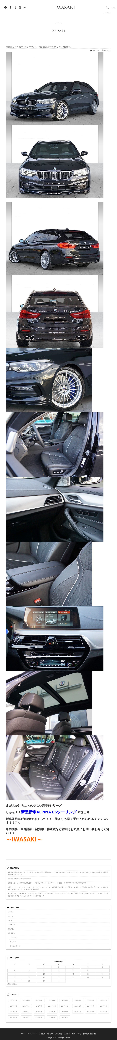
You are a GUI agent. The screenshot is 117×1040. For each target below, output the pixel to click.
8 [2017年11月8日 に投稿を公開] (43, 971)
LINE (5, 8)
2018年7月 (90, 1006)
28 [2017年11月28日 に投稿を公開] (29, 981)
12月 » (14, 984)
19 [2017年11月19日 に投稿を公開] (102, 974)
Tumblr (15, 8)
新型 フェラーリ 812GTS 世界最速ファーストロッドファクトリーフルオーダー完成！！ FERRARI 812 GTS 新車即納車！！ (48, 883)
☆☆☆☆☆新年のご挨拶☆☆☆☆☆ (19, 879)
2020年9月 (39, 1000)
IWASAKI (60, 8)
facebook (10, 8)
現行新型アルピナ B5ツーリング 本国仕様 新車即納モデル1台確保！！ (40, 46)
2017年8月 (26, 1017)
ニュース (11, 916)
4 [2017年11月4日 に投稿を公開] (87, 967)
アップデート (35, 1033)
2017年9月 (13, 1017)
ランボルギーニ (15, 946)
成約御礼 (11, 929)
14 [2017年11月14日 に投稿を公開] (29, 974)
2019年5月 (26, 1006)
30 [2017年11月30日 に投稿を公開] (58, 981)
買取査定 (59, 1033)
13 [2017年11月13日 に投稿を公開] (14, 974)
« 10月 (9, 984)
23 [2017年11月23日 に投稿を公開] (58, 977)
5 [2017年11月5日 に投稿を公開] (102, 967)
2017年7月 (39, 1017)
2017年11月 (90, 1012)
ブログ (10, 920)
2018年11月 (52, 1006)
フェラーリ (13, 937)
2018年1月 (65, 1012)
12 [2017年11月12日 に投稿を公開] (102, 971)
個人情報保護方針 (87, 1033)
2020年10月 (26, 1000)
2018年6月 (103, 1006)
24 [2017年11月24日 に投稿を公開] (73, 977)
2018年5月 (13, 1012)
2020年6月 (77, 1000)
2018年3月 (39, 1012)
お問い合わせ (76, 1033)
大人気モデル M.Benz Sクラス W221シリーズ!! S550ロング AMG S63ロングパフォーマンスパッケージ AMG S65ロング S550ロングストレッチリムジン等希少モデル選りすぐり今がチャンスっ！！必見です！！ (58, 895)
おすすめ (11, 912)
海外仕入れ (96, 50)
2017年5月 (65, 1017)
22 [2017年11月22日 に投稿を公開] (44, 977)
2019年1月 (39, 1006)
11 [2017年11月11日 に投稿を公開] (88, 971)
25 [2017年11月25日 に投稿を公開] (88, 977)
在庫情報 (43, 1033)
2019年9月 (13, 1006)
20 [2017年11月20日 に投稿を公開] (14, 977)
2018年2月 (52, 1012)
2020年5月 (90, 1000)
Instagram (20, 8)
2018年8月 (77, 1006)
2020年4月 (103, 1000)
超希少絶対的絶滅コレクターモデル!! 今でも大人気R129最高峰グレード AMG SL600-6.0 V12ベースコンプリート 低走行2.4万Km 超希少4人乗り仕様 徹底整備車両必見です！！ (58, 873)
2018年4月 (26, 1012)
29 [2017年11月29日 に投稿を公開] (44, 981)
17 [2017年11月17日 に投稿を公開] (73, 974)
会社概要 (67, 1033)
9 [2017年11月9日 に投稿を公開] (58, 971)
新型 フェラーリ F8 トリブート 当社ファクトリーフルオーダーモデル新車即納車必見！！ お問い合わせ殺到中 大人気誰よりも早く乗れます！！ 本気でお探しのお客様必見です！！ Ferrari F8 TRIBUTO (58, 888)
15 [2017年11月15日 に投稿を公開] (44, 974)
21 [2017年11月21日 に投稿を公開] (29, 977)
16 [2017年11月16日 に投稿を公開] (58, 974)
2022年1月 (13, 1000)
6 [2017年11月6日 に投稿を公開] (14, 971)
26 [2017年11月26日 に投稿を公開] (102, 977)
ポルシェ (13, 942)
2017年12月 (77, 1012)
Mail (25, 8)
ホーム (27, 1033)
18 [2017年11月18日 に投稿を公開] (88, 974)
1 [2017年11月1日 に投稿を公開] (43, 967)
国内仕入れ (11, 925)
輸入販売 (51, 1033)
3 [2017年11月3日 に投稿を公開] (73, 967)
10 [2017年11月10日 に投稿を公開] (73, 971)
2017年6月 (52, 1017)
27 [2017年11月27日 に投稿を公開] (14, 981)
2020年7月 (65, 1000)
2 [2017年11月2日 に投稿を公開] (58, 967)
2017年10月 (103, 1012)
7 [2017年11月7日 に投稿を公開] (29, 971)
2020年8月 (52, 1000)
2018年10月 (65, 1006)
